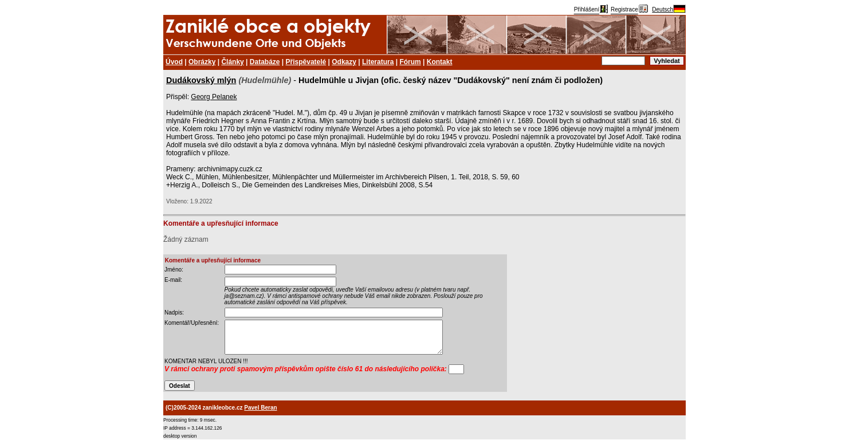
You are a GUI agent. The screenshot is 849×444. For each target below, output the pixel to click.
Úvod (174, 62)
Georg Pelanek (214, 97)
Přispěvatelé (306, 62)
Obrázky (201, 62)
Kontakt (440, 62)
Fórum (409, 62)
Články (232, 62)
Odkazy (344, 62)
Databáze (265, 62)
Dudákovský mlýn (201, 80)
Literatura (378, 62)
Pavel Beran (260, 407)
